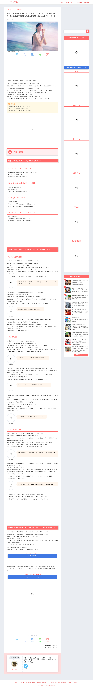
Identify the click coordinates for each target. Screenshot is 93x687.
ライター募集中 (31, 682)
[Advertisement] (32, 69)
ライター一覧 (24, 682)
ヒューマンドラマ (53, 648)
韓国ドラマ (55, 645)
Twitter (25, 668)
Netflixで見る (31, 555)
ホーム (17, 682)
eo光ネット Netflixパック (31, 577)
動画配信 (86, 2)
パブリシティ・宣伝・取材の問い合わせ (57, 682)
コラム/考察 (69, 2)
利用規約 (44, 682)
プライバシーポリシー (73, 682)
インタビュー (61, 2)
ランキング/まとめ (77, 2)
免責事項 (39, 682)
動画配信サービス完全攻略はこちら (76, 67)
